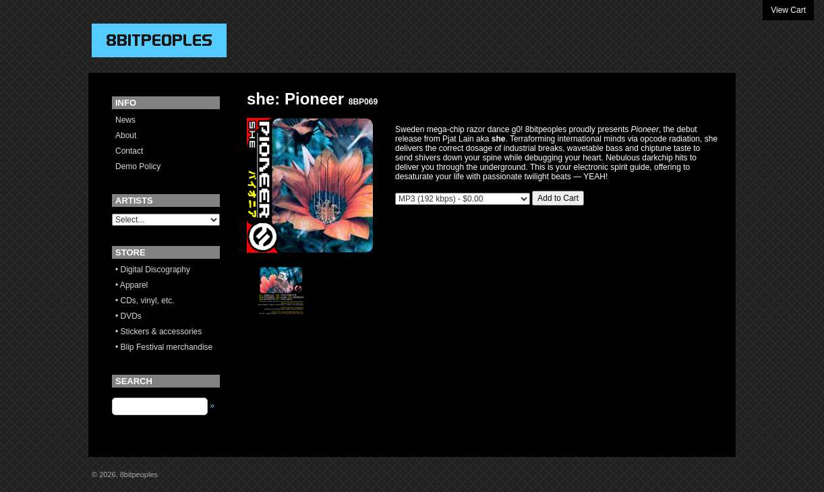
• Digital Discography (152, 269)
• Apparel (131, 285)
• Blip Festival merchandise (163, 347)
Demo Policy (137, 166)
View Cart (788, 10)
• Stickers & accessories (158, 331)
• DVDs (128, 316)
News (125, 120)
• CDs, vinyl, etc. (145, 300)
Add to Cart (558, 198)
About (125, 135)
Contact (129, 151)
